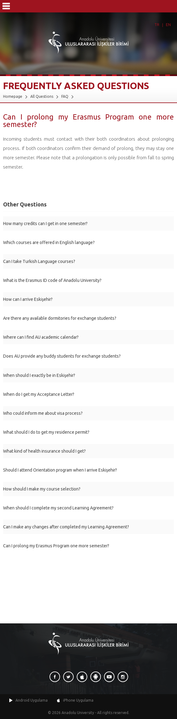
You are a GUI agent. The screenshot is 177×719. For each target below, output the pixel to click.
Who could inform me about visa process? (43, 413)
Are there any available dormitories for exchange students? (59, 318)
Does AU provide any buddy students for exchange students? (62, 356)
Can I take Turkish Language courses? (39, 261)
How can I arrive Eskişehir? (28, 299)
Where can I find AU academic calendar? (41, 337)
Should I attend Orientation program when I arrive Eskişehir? (60, 470)
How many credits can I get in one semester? (45, 223)
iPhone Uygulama (78, 700)
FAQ (64, 96)
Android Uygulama (31, 700)
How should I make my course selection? (41, 488)
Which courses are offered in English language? (49, 242)
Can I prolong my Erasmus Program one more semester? (56, 545)
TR (156, 25)
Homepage (12, 96)
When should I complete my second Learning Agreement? (58, 507)
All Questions (41, 96)
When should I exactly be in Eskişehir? (39, 375)
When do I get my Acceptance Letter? (38, 394)
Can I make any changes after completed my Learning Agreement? (66, 526)
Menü (6, 6)
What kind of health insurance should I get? (44, 451)
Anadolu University (78, 713)
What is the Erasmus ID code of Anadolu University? (52, 280)
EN (168, 25)
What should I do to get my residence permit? (46, 432)
